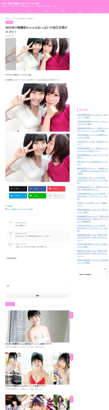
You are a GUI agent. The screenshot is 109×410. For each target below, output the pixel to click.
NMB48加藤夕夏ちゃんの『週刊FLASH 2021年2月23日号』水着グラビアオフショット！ (92, 221)
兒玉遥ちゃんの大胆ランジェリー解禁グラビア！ (92, 191)
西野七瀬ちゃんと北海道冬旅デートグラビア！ (92, 159)
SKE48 (30, 206)
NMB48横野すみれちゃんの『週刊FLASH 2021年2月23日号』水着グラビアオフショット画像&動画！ (93, 206)
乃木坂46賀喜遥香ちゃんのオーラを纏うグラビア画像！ (93, 227)
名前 (7, 283)
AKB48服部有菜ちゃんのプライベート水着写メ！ (92, 154)
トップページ (12, 11)
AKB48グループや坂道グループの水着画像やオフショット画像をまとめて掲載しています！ (54, 404)
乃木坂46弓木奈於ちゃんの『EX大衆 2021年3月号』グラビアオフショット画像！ (92, 214)
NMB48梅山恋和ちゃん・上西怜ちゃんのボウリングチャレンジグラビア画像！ (93, 129)
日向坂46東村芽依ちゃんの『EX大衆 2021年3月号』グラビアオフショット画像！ (92, 185)
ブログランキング (97, 11)
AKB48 (29, 11)
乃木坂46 (46, 11)
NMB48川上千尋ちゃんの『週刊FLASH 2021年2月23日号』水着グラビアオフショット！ (92, 234)
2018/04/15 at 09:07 (21, 241)
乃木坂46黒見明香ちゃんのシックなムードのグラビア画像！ (93, 123)
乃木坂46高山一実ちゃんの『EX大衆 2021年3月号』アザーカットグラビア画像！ (92, 171)
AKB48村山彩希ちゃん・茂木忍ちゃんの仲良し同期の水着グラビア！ (93, 178)
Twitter (80, 11)
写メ (8, 206)
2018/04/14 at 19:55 (21, 230)
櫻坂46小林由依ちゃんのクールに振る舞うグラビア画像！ (93, 241)
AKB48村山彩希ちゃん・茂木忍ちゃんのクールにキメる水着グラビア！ (93, 147)
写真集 (63, 11)
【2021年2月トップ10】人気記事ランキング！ (92, 142)
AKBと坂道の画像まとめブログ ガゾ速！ (20, 3)
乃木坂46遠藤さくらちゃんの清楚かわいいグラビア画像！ (93, 136)
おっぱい (25, 206)
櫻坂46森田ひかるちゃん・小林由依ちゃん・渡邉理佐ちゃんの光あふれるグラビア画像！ (93, 165)
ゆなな (19, 206)
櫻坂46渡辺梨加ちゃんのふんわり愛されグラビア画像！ (93, 198)
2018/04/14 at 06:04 (21, 220)
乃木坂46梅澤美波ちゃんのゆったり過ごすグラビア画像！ (93, 116)
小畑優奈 (10, 204)
